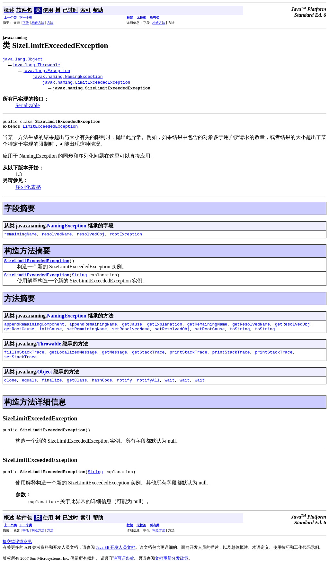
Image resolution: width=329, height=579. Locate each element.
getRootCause (19, 336)
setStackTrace (20, 366)
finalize (52, 390)
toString (240, 336)
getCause (132, 331)
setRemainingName (87, 336)
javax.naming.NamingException (67, 77)
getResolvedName (251, 331)
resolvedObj (90, 238)
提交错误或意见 (17, 554)
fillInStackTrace (24, 360)
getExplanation (164, 331)
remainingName (20, 238)
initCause (50, 336)
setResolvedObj (172, 336)
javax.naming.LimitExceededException (86, 83)
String (79, 280)
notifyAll (148, 390)
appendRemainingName (93, 331)
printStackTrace (188, 360)
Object (44, 381)
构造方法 (37, 22)
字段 (25, 22)
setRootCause (210, 336)
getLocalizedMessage (73, 360)
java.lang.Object (23, 60)
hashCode (102, 390)
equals (29, 390)
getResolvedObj (292, 331)
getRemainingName (207, 331)
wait (169, 390)
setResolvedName (130, 336)
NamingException (66, 228)
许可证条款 (123, 570)
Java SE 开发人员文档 (116, 559)
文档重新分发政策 (171, 570)
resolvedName (57, 238)
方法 (50, 22)
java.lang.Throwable (36, 66)
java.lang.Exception (46, 71)
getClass (77, 390)
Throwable (49, 351)
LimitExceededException (50, 129)
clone (10, 390)
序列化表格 (28, 190)
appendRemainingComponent (34, 331)
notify (124, 390)
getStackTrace (148, 360)
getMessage (114, 360)
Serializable (27, 106)
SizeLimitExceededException (36, 265)
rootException (126, 238)
